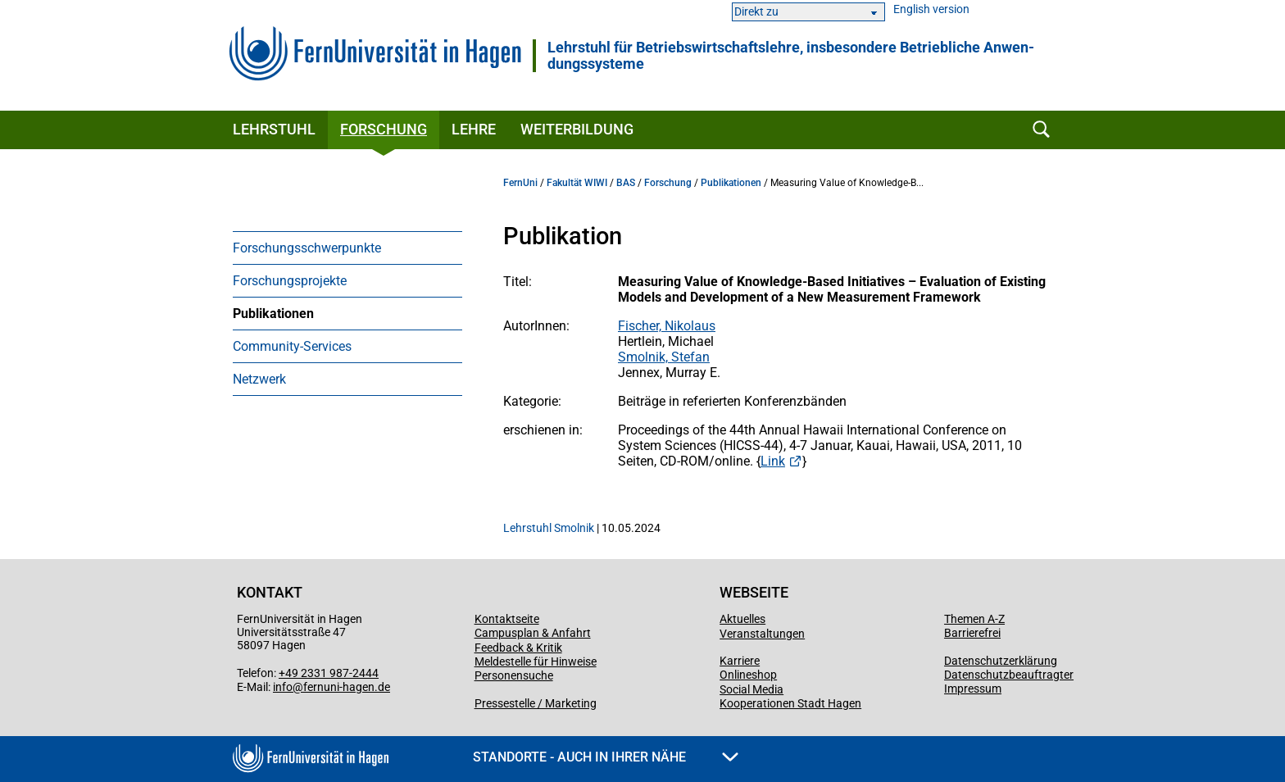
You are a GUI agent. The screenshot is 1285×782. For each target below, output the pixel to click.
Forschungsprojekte (290, 281)
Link (773, 461)
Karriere (740, 660)
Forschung (383, 129)
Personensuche (513, 675)
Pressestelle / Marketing (535, 703)
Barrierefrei (972, 632)
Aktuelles (742, 618)
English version (931, 9)
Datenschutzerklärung (1000, 660)
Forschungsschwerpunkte (307, 248)
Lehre (474, 129)
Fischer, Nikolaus (666, 326)
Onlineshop (748, 674)
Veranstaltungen (762, 633)
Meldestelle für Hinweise (535, 661)
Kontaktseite (506, 618)
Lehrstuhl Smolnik (548, 527)
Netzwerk (259, 379)
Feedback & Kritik (518, 647)
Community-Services (292, 346)
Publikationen (273, 313)
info (283, 686)
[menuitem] (347, 247)
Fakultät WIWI (577, 183)
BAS (625, 183)
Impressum (972, 688)
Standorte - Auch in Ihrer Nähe (605, 757)
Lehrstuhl (274, 129)
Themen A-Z (974, 618)
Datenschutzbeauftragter (1009, 674)
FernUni (520, 183)
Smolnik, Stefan (664, 357)
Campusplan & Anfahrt (532, 632)
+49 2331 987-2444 (329, 673)
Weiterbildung (576, 129)
